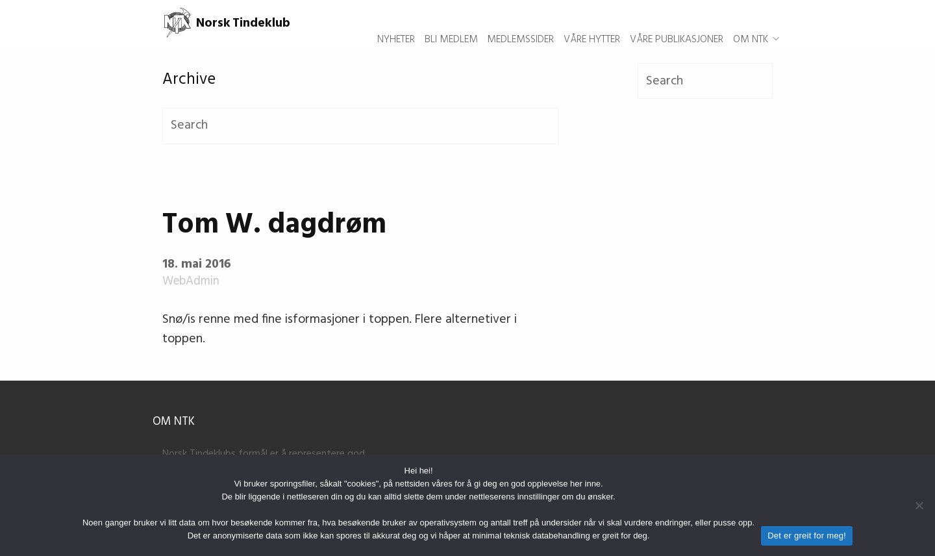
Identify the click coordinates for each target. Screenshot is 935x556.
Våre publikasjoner (676, 23)
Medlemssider (520, 23)
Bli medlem (451, 23)
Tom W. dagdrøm (274, 225)
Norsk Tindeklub (226, 23)
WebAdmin (190, 281)
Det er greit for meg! (806, 535)
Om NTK (750, 23)
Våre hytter (592, 23)
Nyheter (396, 23)
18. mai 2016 (196, 264)
